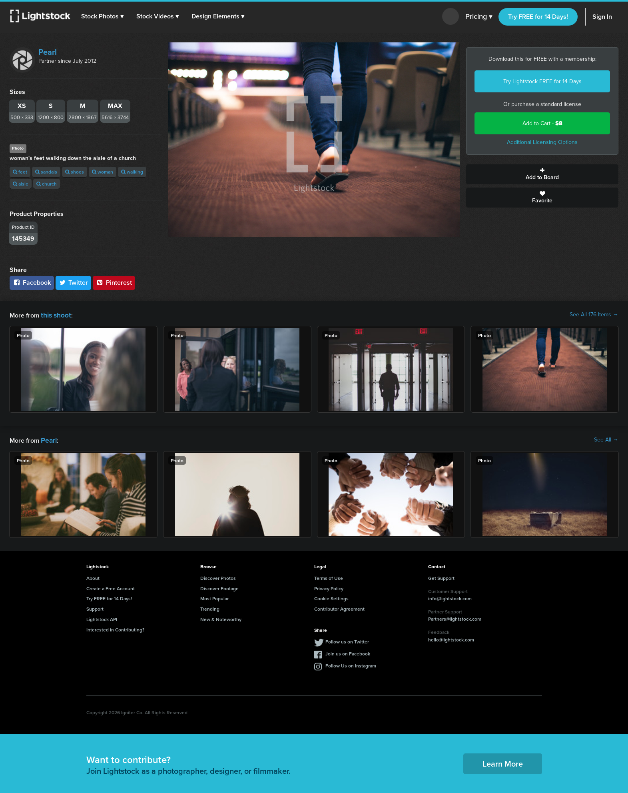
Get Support (441, 576)
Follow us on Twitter (347, 640)
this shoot (55, 314)
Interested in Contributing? (115, 628)
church (46, 183)
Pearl (47, 52)
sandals (46, 171)
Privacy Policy (328, 586)
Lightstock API (101, 617)
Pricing (478, 17)
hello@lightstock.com (451, 638)
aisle (20, 183)
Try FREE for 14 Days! (538, 16)
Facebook (32, 282)
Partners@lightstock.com (454, 617)
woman (102, 171)
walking (132, 171)
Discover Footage (219, 586)
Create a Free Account (110, 586)
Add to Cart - (542, 123)
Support (95, 607)
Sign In (602, 16)
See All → (606, 439)
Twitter (73, 282)
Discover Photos (218, 576)
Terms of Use (328, 576)
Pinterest (114, 282)
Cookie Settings (331, 596)
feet (20, 171)
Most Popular (214, 596)
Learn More (502, 762)
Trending (209, 607)
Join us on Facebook (347, 652)
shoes (74, 171)
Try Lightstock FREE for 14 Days (542, 81)
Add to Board (542, 174)
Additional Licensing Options (542, 142)
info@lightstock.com (450, 596)
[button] (103, 16)
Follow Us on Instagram (350, 664)
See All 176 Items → (594, 315)
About (93, 576)
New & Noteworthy (220, 617)
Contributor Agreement (339, 607)
